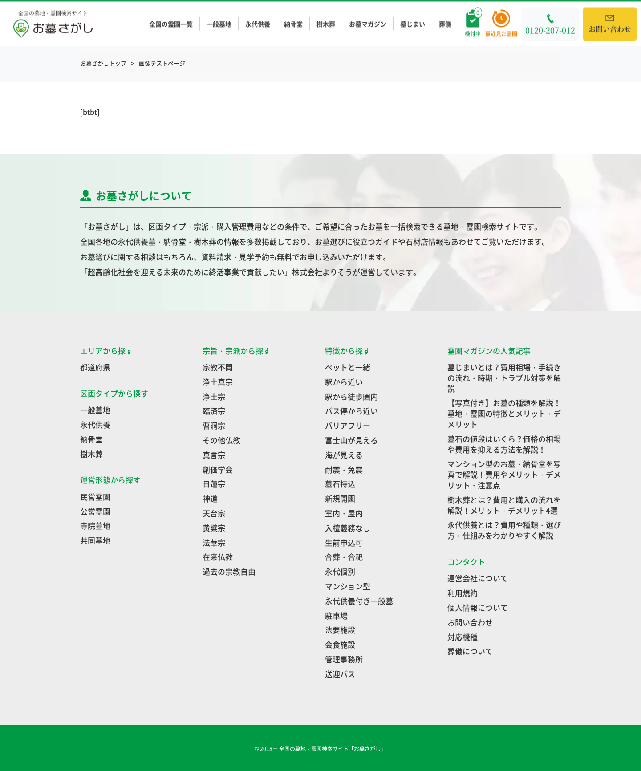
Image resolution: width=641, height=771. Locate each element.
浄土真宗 (218, 381)
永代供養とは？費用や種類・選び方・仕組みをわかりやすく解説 (504, 530)
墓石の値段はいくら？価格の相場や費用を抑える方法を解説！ (504, 444)
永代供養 (257, 24)
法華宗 (214, 542)
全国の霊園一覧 (171, 24)
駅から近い (344, 381)
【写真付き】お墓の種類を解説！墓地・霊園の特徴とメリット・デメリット (504, 413)
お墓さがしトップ (103, 63)
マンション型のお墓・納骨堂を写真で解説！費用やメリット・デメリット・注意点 (504, 474)
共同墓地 (95, 540)
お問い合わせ (470, 622)
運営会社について (477, 578)
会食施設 (340, 644)
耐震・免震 (344, 469)
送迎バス (340, 673)
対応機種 (462, 636)
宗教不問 (218, 367)
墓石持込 (340, 483)
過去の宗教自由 (229, 571)
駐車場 (336, 615)
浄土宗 (214, 396)
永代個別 (340, 571)
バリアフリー (347, 425)
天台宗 (214, 513)
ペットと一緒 (347, 367)
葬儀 (445, 24)
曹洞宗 (214, 425)
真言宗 (214, 454)
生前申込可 (344, 542)
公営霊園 (95, 511)
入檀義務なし (347, 527)
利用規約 (462, 592)
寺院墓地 (95, 525)
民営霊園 (95, 496)
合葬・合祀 (344, 556)
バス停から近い (351, 410)
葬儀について (470, 651)
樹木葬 (325, 24)
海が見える (344, 454)
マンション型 (347, 586)
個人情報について (477, 607)
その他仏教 (221, 440)
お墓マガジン (367, 24)
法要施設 (340, 629)
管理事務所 (344, 659)
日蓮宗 (214, 483)
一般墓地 (219, 24)
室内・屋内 (344, 513)
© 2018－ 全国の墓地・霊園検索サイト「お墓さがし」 (320, 749)
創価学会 (218, 469)
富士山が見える (351, 440)
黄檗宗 (214, 527)
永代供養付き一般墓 (359, 600)
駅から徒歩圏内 (351, 396)
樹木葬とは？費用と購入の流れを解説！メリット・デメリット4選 (504, 505)
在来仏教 (218, 556)
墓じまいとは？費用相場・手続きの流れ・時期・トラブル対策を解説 (504, 377)
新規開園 (340, 498)
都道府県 (95, 367)
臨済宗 (214, 410)
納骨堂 (293, 24)
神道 (210, 498)
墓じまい (412, 24)
